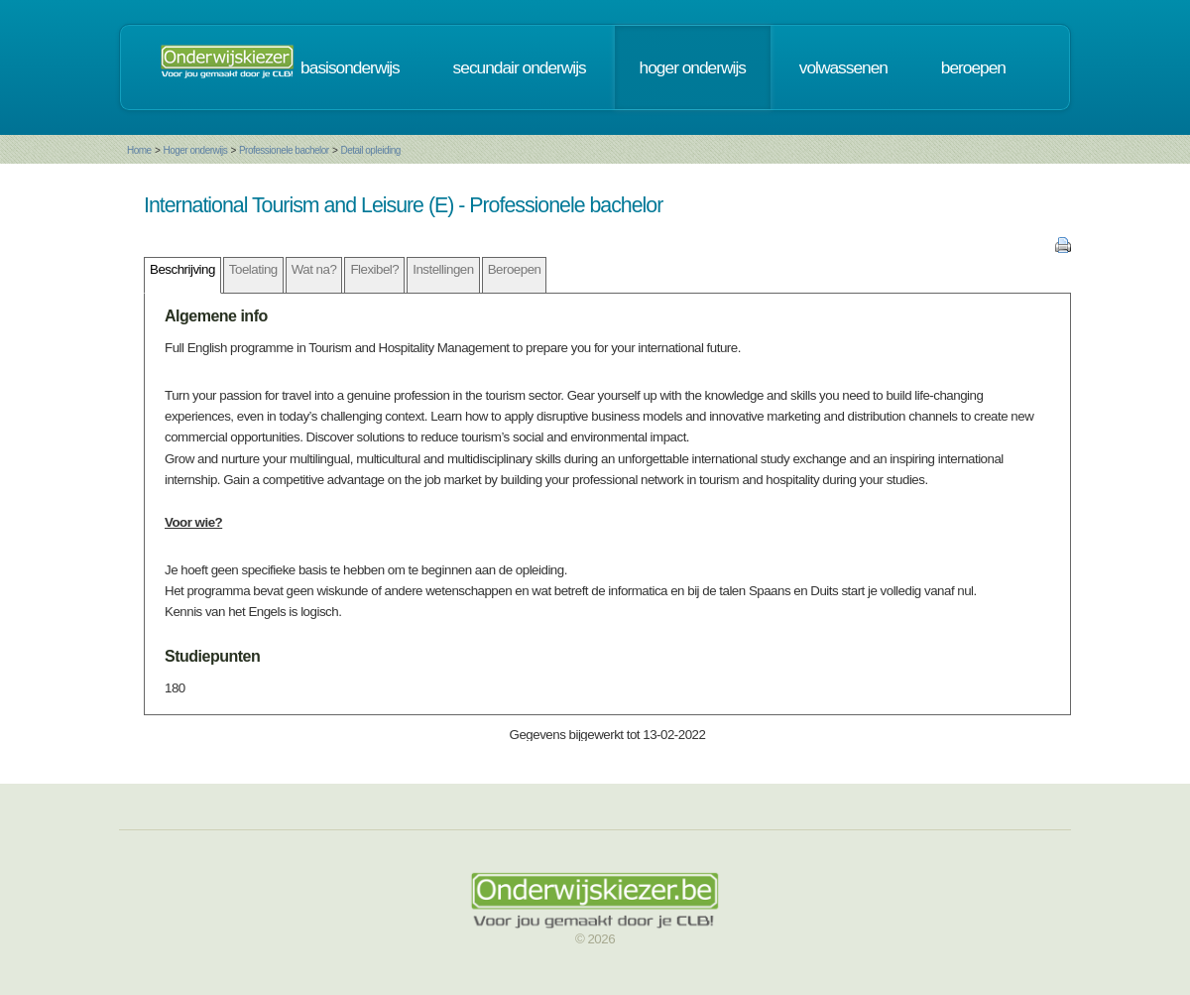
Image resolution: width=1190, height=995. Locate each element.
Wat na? (314, 269)
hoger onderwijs (693, 67)
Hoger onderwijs (195, 150)
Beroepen (514, 269)
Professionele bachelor (284, 150)
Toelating (253, 269)
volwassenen (843, 67)
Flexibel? (374, 269)
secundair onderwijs (519, 67)
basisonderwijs (350, 67)
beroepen (973, 67)
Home (139, 150)
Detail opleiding (370, 150)
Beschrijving (182, 269)
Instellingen (443, 269)
